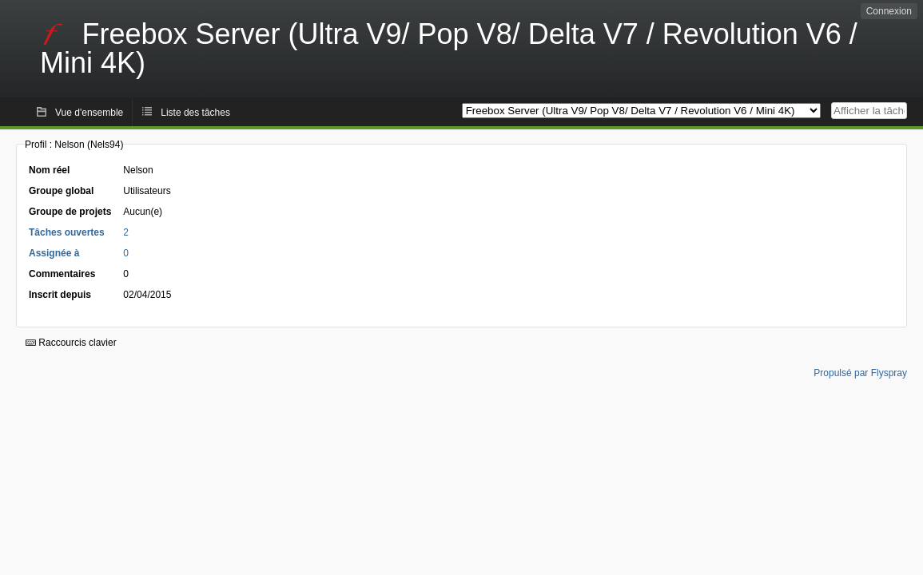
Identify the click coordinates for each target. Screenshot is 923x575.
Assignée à (54, 253)
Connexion (889, 11)
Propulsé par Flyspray (860, 373)
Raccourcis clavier (71, 342)
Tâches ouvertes (67, 232)
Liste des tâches (195, 112)
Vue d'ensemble (89, 112)
